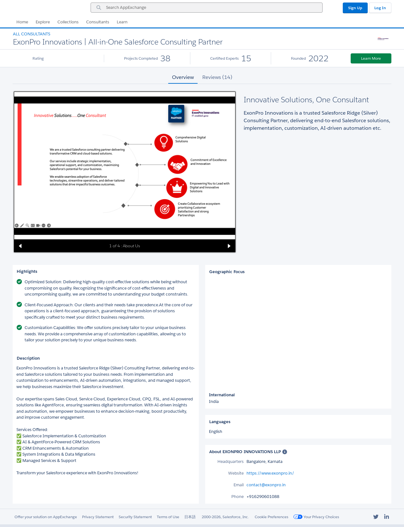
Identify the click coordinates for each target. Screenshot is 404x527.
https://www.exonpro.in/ (270, 473)
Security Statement (135, 516)
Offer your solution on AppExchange (46, 516)
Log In (380, 7)
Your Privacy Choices (316, 516)
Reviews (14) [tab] (217, 77)
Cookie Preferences (271, 516)
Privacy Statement (98, 516)
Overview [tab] (183, 77)
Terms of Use (168, 516)
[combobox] (207, 8)
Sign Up (355, 7)
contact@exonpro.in (266, 485)
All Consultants (31, 34)
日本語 (190, 516)
